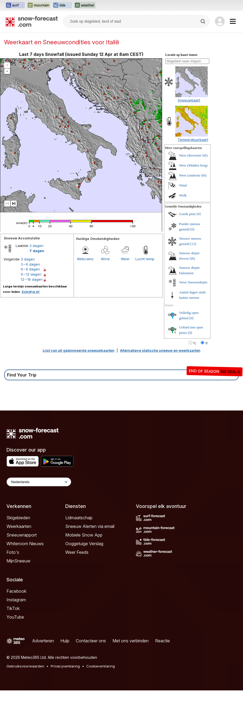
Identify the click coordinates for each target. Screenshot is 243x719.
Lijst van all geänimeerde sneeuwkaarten (78, 379)
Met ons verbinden (130, 669)
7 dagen (36, 279)
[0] (199, 242)
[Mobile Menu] (233, 21)
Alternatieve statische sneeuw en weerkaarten (160, 379)
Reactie (162, 669)
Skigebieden (18, 546)
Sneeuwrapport (21, 563)
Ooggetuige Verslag (84, 572)
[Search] (203, 21)
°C (195, 372)
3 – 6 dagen (30, 293)
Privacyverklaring (65, 695)
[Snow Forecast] (31, 21)
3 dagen (36, 274)
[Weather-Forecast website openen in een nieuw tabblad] (84, 5)
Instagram (16, 628)
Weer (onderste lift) (192, 204)
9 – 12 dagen (31, 303)
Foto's (12, 581)
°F (206, 372)
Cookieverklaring (100, 695)
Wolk (183, 224)
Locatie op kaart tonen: (181, 83)
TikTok (13, 637)
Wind (105, 287)
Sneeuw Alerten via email (89, 555)
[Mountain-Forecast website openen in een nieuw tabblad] (38, 5)
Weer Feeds (76, 581)
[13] (193, 272)
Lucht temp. (145, 287)
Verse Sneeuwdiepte (193, 311)
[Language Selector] (38, 510)
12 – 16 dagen (32, 308)
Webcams (85, 287)
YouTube (15, 645)
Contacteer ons (91, 669)
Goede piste (187, 242)
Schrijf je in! (31, 320)
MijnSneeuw (18, 589)
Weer (125, 287)
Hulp (64, 669)
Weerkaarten (18, 555)
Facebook (16, 619)
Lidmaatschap (79, 546)
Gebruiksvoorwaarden (25, 695)
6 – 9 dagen (30, 298)
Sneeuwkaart (189, 129)
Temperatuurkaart (193, 168)
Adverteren (43, 669)
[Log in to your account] (220, 21)
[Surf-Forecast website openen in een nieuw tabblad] (15, 5)
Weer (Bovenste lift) (193, 184)
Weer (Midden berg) (193, 194)
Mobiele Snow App (83, 563)
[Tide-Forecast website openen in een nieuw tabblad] (62, 5)
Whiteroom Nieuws (25, 572)
